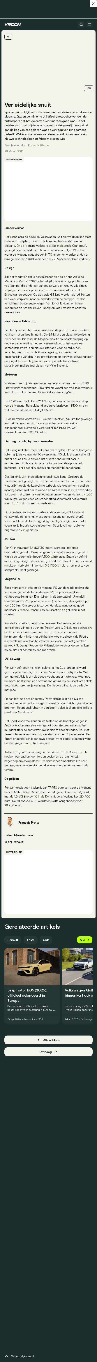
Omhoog (48, 1052)
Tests (30, 940)
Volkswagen (88, 1019)
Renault (13, 940)
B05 (40, 1019)
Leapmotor (29, 1019)
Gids (46, 940)
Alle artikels (48, 1040)
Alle (84, 940)
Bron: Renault (13, 841)
